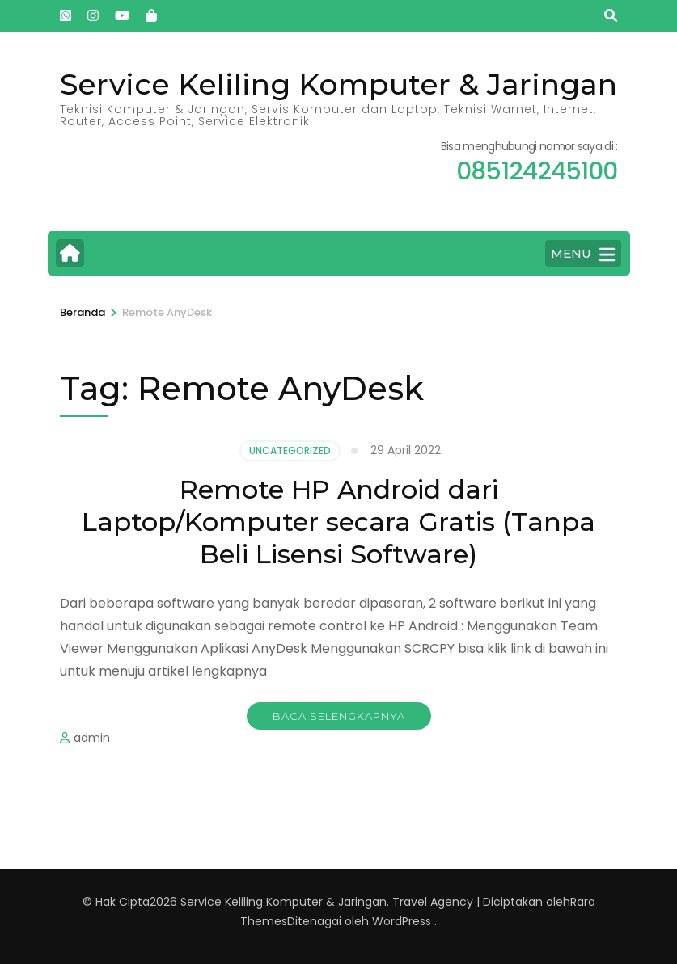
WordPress (401, 921)
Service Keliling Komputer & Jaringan (338, 84)
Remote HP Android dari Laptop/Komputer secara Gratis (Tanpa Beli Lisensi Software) (338, 522)
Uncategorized (290, 450)
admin (92, 738)
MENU (583, 254)
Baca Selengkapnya (339, 715)
